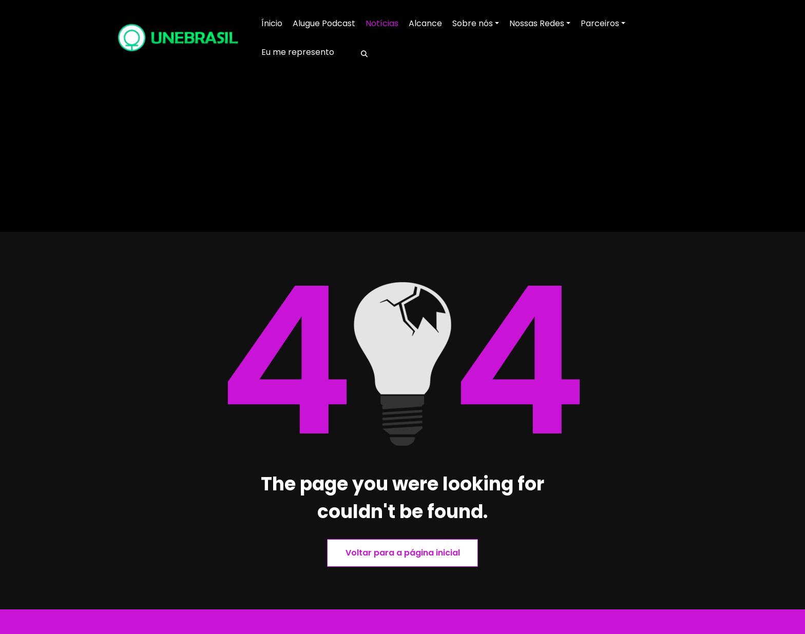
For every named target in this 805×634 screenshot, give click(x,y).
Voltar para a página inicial (403, 553)
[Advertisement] (402, 155)
